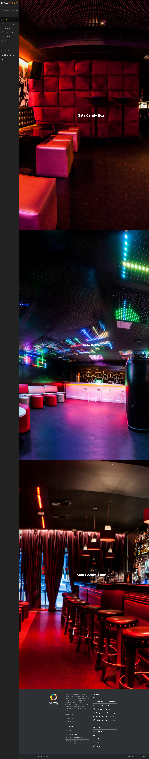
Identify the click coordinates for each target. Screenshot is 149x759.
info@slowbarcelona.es (75, 738)
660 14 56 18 (74, 734)
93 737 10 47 (73, 730)
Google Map (68, 724)
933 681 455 (72, 727)
